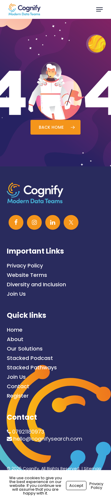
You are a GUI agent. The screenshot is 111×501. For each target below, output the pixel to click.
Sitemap (92, 469)
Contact (18, 386)
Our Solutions (25, 348)
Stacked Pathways (32, 367)
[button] (99, 9)
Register (18, 395)
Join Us (16, 293)
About (15, 339)
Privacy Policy (25, 265)
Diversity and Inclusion (36, 284)
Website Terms (27, 275)
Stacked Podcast (30, 358)
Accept (76, 485)
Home (14, 329)
